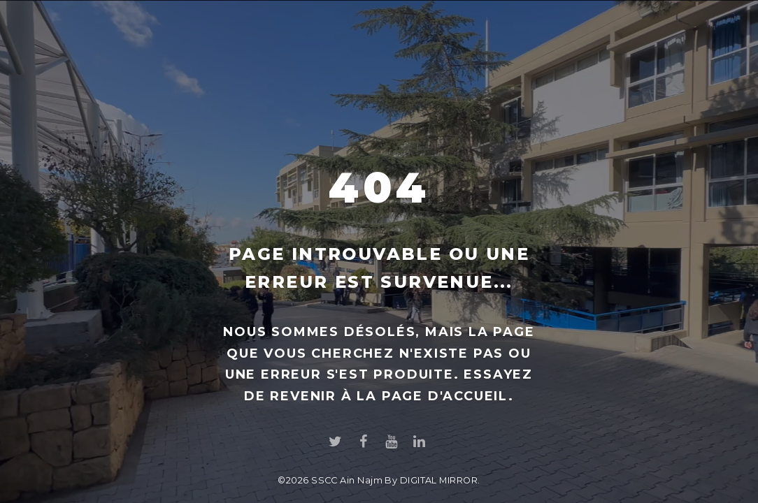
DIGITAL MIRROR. (440, 480)
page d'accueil (445, 396)
